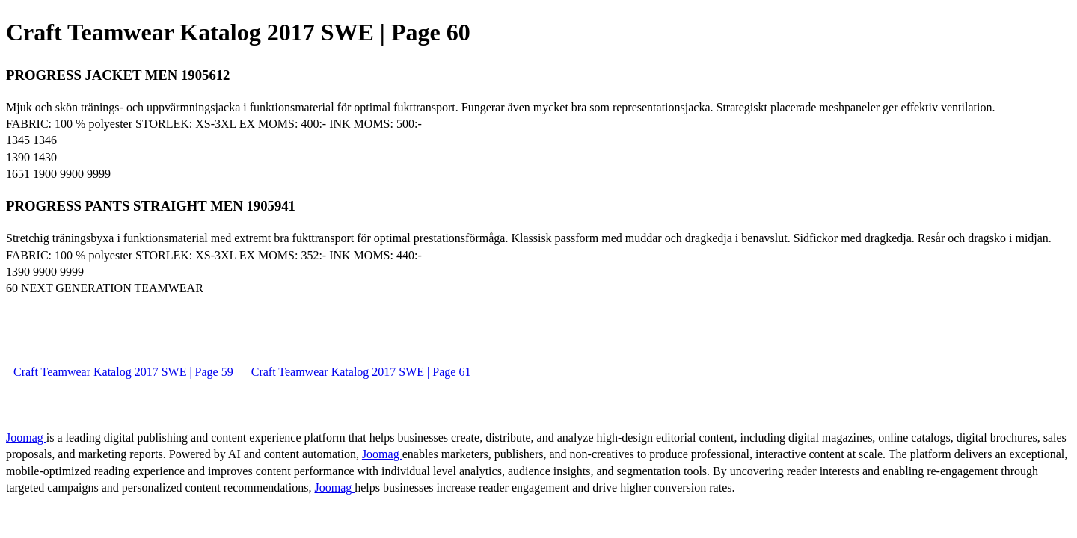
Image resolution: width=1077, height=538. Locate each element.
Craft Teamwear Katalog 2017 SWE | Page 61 (361, 371)
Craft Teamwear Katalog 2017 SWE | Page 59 (123, 371)
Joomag (26, 437)
